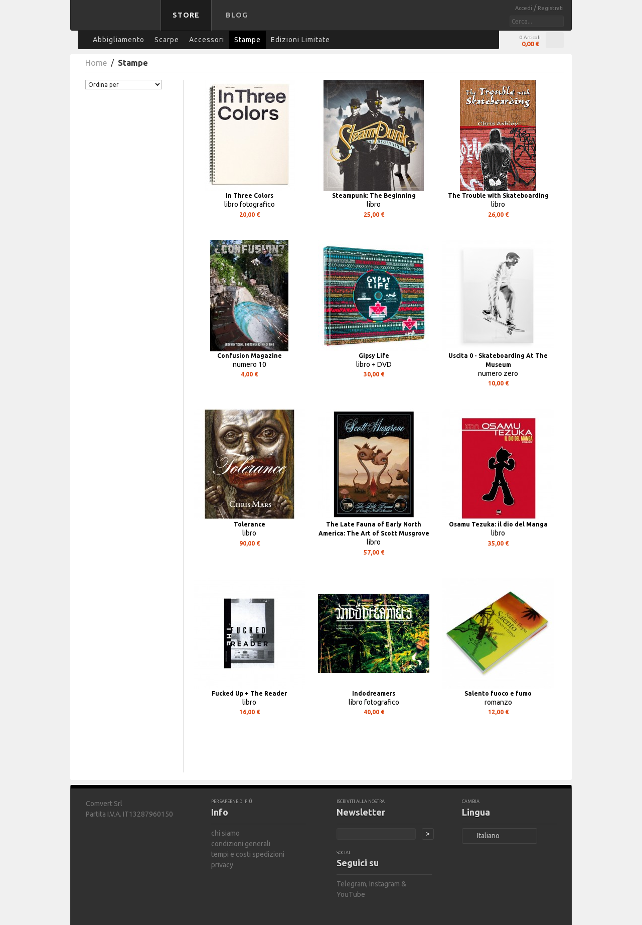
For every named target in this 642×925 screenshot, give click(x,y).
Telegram (351, 884)
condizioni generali (240, 844)
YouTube (351, 894)
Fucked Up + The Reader (249, 693)
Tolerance (249, 524)
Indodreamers (373, 693)
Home (96, 62)
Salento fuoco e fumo (498, 693)
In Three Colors (249, 195)
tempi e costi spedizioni (247, 854)
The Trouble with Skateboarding (498, 195)
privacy (222, 865)
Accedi (524, 8)
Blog (237, 15)
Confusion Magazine (249, 355)
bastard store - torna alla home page (117, 21)
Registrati (551, 8)
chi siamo (225, 833)
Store (186, 15)
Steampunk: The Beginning (374, 195)
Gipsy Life (374, 355)
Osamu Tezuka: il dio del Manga (498, 524)
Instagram (384, 884)
